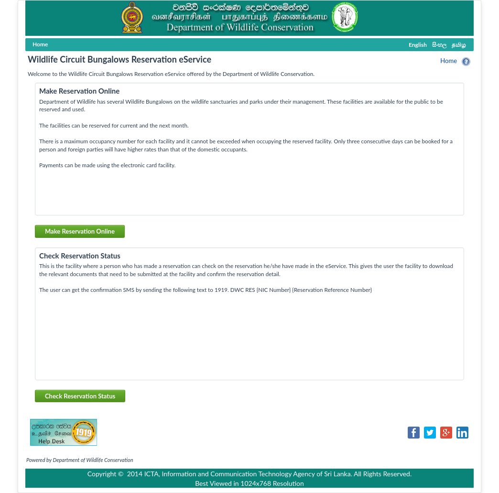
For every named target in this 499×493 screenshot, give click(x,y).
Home (448, 60)
